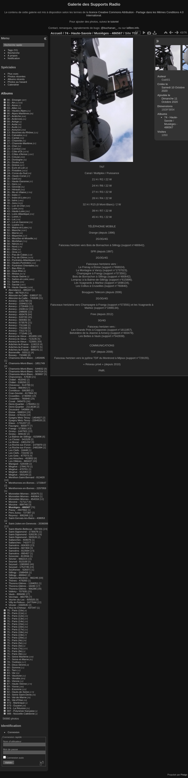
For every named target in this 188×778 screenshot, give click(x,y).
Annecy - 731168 (18, 328)
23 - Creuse (13, 156)
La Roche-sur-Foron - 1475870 (25, 444)
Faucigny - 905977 (19, 425)
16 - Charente (14, 140)
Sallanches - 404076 (20, 539)
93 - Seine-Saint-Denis (19, 694)
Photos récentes (17, 76)
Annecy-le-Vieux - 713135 (23, 338)
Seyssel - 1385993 (19, 564)
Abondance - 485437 (20, 290)
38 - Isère (12, 200)
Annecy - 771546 (18, 333)
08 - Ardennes (14, 118)
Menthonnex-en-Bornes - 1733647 (27, 482)
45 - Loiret (12, 216)
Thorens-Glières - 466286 (23, 588)
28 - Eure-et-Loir (16, 167)
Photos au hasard (17, 81)
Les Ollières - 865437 (20, 461)
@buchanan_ (109, 27)
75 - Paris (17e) (15, 629)
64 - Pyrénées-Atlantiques (21, 260)
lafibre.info (133, 27)
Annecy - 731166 (18, 325)
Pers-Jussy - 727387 (20, 512)
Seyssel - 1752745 (19, 567)
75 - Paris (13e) (15, 618)
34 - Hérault (13, 189)
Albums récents (16, 79)
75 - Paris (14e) (15, 621)
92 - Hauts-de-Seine (18, 691)
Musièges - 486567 (19, 507)
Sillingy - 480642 (18, 575)
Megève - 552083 (18, 471)
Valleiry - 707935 (18, 591)
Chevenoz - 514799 (19, 385)
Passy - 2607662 (18, 509)
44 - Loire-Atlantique (18, 213)
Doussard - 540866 (19, 409)
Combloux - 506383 (19, 390)
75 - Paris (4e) (15, 640)
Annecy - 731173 (18, 330)
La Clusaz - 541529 (19, 439)
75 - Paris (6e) (15, 645)
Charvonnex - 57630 (20, 376)
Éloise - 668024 (17, 412)
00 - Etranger (14, 99)
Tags (10, 50)
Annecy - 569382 (18, 319)
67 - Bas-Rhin (14, 268)
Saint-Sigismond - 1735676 (23, 531)
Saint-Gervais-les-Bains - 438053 (27, 518)
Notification (14, 58)
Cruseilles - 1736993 (20, 395)
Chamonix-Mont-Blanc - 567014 (26, 371)
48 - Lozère (13, 224)
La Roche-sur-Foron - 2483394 (25, 447)
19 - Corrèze (13, 148)
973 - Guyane (14, 705)
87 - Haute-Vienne (17, 683)
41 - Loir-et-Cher (16, 205)
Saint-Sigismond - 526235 (23, 534)
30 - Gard (12, 178)
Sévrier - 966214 (18, 558)
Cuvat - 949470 (17, 401)
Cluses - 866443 (18, 387)
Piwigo (184, 774)
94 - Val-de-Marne (17, 697)
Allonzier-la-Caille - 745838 (23, 298)
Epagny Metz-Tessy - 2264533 (25, 420)
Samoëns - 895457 (19, 553)
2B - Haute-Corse (16, 175)
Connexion (13, 732)
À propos (13, 55)
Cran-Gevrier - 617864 (21, 393)
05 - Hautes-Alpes (17, 110)
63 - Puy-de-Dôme (17, 257)
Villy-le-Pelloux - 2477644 (22, 602)
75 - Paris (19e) (15, 634)
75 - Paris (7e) (15, 648)
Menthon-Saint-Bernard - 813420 (27, 477)
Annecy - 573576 (18, 322)
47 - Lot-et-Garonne (17, 222)
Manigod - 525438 (18, 463)
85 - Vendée (13, 678)
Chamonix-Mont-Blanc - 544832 (26, 368)
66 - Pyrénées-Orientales (20, 265)
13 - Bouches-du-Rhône (20, 132)
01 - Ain (11, 102)
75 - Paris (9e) (15, 653)
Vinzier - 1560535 (18, 605)
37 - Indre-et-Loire (17, 197)
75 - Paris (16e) (15, 626)
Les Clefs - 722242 (19, 452)
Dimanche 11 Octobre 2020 (170, 100)
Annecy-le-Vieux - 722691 (23, 341)
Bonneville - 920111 (19, 352)
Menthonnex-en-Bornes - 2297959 (27, 488)
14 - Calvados (14, 135)
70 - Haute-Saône (16, 276)
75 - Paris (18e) (15, 632)
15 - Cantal (13, 137)
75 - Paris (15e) (15, 624)
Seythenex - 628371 (20, 569)
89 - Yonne (13, 686)
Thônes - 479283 (18, 580)
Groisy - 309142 (17, 433)
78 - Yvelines (14, 662)
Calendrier (13, 84)
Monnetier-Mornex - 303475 (24, 493)
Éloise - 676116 (17, 414)
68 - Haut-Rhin (15, 271)
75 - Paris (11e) (15, 613)
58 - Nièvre (13, 243)
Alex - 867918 (16, 292)
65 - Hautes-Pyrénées (19, 262)
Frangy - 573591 (18, 428)
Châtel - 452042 (17, 379)
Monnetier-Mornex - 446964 (24, 496)
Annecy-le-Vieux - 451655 (23, 336)
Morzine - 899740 (18, 504)
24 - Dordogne (15, 159)
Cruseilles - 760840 (19, 398)
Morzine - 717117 (18, 501)
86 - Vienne (13, 681)
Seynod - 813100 (18, 561)
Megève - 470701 (18, 469)
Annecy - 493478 (18, 314)
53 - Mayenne (14, 235)
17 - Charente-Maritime (19, 143)
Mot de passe (10, 749)
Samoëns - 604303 (19, 545)
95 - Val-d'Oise (15, 700)
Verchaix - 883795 (18, 596)
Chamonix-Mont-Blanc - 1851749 (27, 363)
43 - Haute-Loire (16, 211)
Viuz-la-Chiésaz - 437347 (22, 607)
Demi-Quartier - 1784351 (22, 404)
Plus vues (13, 73)
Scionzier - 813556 (19, 556)
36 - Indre (12, 194)
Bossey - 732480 (18, 355)
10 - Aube (12, 124)
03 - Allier (12, 108)
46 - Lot (11, 219)
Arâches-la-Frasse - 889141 (24, 349)
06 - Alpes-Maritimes (18, 113)
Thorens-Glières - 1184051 (23, 583)
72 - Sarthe (13, 281)
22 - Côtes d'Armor (17, 154)
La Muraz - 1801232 (20, 442)
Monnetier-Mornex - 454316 (24, 499)
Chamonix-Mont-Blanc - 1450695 (27, 357)
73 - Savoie (13, 284)
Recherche (14, 52)
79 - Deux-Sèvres (16, 664)
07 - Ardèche (14, 116)
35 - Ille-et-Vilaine (16, 192)
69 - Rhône (13, 273)
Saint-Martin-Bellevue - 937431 (25, 529)
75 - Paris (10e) (15, 610)
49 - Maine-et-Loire (17, 227)
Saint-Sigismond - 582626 (23, 537)
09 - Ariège (13, 121)
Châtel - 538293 (17, 382)
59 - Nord (12, 246)
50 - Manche (13, 230)
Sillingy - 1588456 (18, 572)
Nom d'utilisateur (12, 741)
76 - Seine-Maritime (17, 656)
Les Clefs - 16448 (18, 450)
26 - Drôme (13, 165)
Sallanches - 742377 (20, 542)
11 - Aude (12, 127)
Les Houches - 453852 (21, 458)
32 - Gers (12, 184)
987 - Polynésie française (21, 710)
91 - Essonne (14, 689)
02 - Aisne (12, 105)
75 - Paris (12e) (15, 615)
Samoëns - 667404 (19, 548)
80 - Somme (13, 667)
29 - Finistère (14, 170)
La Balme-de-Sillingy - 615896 (25, 436)
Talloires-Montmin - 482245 (23, 577)
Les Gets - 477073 (19, 455)
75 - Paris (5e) (15, 643)
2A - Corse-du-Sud (17, 173)
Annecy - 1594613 (19, 303)
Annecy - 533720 (18, 317)
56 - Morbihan (14, 241)
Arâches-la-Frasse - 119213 (24, 344)
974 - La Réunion (16, 708)
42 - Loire (12, 208)
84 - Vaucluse (14, 675)
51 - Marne (13, 232)
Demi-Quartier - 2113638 (22, 406)
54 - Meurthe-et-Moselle (20, 238)
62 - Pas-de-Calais (17, 254)
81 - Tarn (12, 670)
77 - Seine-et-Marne (18, 659)
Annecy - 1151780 (19, 300)
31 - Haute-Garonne (18, 181)
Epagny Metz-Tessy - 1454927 (25, 417)
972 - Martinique (16, 702)
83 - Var (11, 672)
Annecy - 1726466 (19, 306)
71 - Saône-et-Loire (17, 279)
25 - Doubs (13, 162)
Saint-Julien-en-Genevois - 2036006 (28, 523)
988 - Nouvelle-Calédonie (21, 713)
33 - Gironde (13, 186)
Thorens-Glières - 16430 (22, 586)
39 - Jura (12, 203)
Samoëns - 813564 (19, 550)
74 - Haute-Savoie (17, 287)
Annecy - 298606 (18, 311)
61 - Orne (12, 251)
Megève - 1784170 (19, 466)
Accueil (56, 33)
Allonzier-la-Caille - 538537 (23, 295)
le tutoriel (113, 21)
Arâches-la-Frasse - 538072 (24, 347)
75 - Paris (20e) (15, 637)
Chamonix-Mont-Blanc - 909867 (26, 374)
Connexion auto (13, 757)
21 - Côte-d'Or (14, 151)
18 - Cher (12, 146)
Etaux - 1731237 (18, 423)
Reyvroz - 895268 (18, 515)
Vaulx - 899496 (17, 594)
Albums (7, 93)
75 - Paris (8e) (15, 651)
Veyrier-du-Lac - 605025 (22, 599)
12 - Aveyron (14, 129)
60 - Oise (12, 249)
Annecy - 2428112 (19, 309)
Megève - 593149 (18, 474)
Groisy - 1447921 (18, 431)
